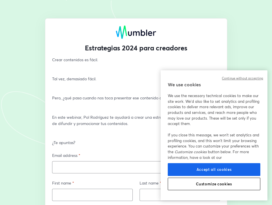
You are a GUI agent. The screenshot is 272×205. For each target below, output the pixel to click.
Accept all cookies (214, 169)
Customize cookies (214, 183)
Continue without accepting (242, 78)
